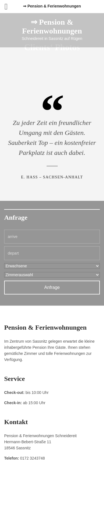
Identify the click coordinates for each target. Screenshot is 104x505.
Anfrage (52, 287)
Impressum (25, 489)
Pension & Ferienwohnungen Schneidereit (52, 495)
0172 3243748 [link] (32, 458)
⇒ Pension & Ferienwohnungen (52, 26)
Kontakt (79, 489)
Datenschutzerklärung (53, 489)
